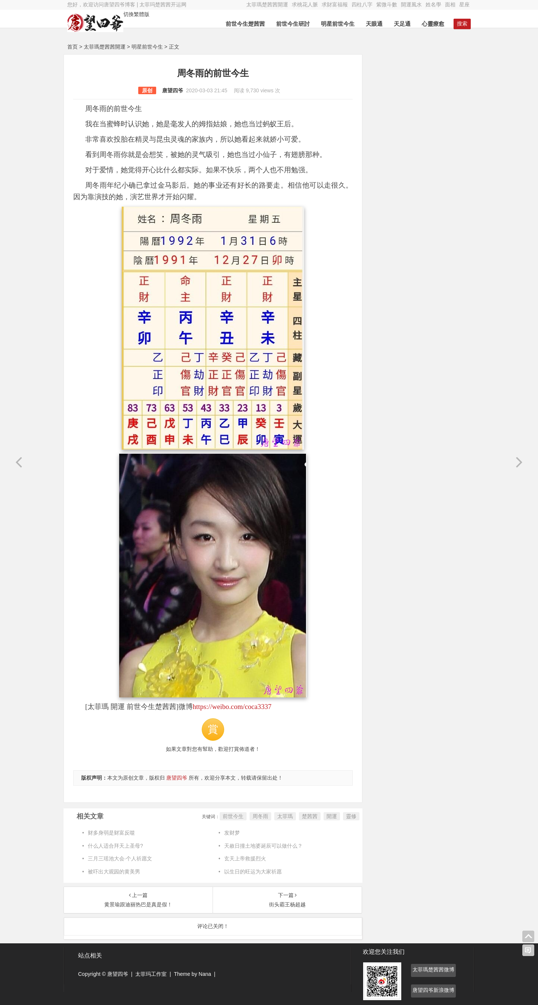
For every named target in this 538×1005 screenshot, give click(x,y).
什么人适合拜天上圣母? (115, 846)
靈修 (351, 816)
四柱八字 (362, 4)
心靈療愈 (433, 24)
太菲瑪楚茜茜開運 (267, 4)
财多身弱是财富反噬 (111, 833)
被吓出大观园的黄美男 (114, 872)
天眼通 (374, 24)
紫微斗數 (386, 4)
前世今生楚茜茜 (245, 24)
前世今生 (233, 816)
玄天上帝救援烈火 (245, 858)
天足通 (402, 24)
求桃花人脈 (305, 4)
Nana (205, 974)
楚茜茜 (310, 816)
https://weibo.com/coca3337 (232, 706)
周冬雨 (260, 816)
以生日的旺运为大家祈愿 (253, 872)
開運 (332, 816)
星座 (464, 4)
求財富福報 (335, 4)
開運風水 (411, 4)
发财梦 (232, 833)
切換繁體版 (136, 14)
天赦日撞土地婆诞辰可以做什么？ (263, 846)
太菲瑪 (285, 816)
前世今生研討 (293, 24)
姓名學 (433, 4)
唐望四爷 (172, 90)
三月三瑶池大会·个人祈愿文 (120, 858)
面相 (450, 4)
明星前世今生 (338, 24)
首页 (72, 47)
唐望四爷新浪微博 (433, 990)
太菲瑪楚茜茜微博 (433, 969)
